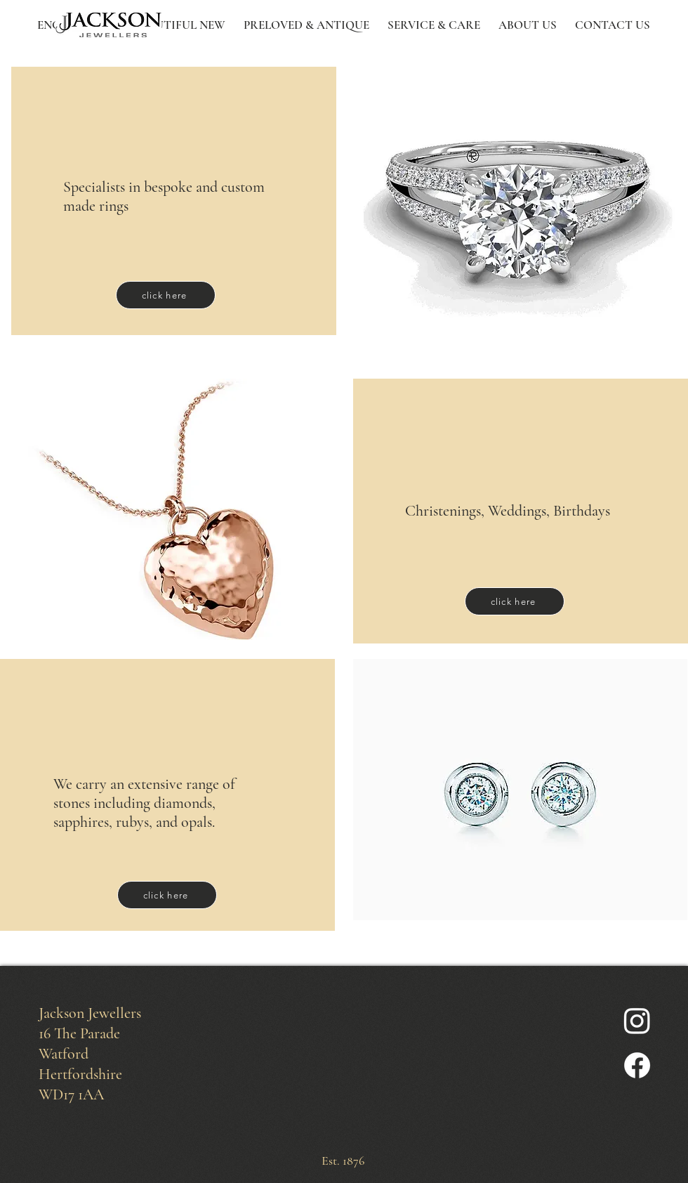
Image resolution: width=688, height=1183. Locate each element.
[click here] (166, 295)
